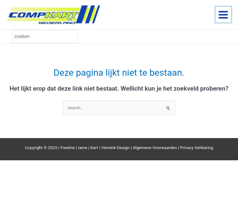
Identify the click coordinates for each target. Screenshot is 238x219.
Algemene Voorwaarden (155, 148)
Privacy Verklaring (196, 148)
